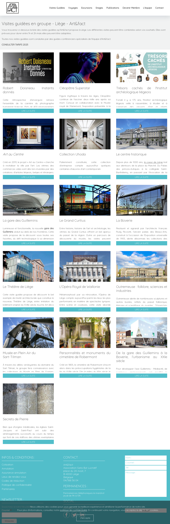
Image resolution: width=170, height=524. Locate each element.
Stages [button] (99, 7)
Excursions (86, 7)
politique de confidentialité (73, 510)
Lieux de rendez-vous (14, 476)
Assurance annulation (14, 472)
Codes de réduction (13, 480)
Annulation (8, 468)
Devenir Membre (131, 7)
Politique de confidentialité (17, 485)
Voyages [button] (73, 7)
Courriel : (130, 462)
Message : (131, 472)
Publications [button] (112, 7)
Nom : (129, 457)
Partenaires (8, 489)
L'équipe (147, 7)
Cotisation (7, 464)
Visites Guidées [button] (57, 7)
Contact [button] (159, 7)
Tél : (127, 467)
